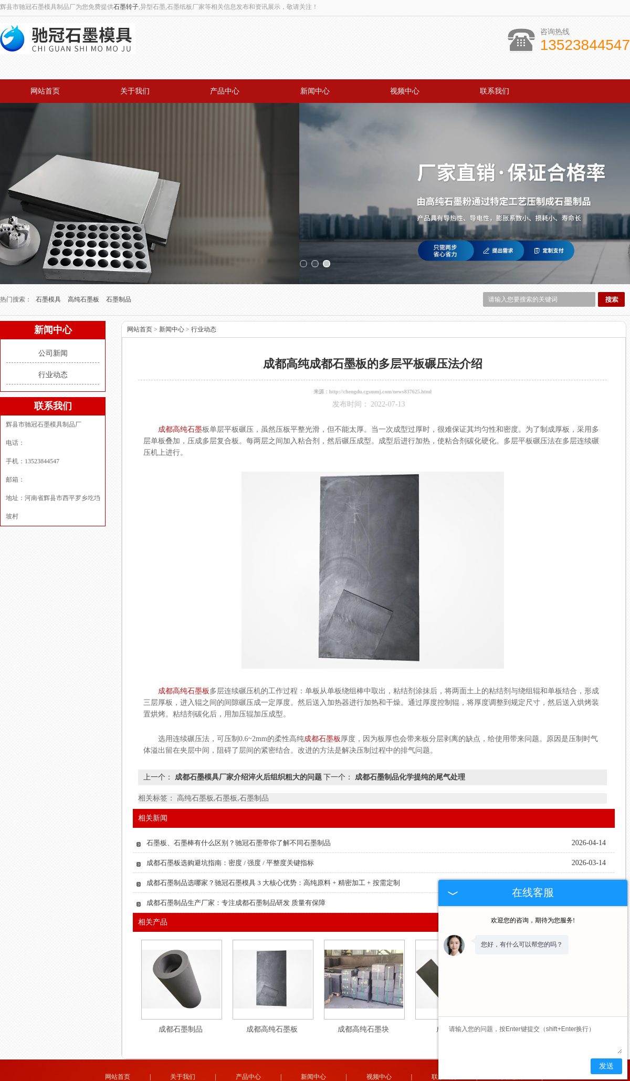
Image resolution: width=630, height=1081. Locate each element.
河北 (357, 1076)
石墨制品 (118, 268)
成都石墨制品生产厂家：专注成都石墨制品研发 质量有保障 (236, 871)
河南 (385, 1076)
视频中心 (404, 91)
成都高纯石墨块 (363, 998)
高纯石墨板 (84, 268)
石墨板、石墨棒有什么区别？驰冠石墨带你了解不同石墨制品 (238, 811)
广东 (300, 1076)
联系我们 (494, 91)
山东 (286, 1076)
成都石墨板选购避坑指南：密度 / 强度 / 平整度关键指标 (230, 831)
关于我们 (135, 91)
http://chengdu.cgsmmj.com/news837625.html (380, 360)
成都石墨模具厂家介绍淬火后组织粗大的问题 (248, 746)
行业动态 (53, 343)
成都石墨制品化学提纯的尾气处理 (409, 746)
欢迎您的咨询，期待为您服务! (533, 920)
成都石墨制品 (181, 998)
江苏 (314, 1076)
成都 (343, 1076)
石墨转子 (126, 7)
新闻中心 (315, 91)
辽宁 (371, 1076)
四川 (328, 1076)
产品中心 (224, 91)
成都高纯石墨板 (272, 998)
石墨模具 (49, 268)
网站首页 (45, 91)
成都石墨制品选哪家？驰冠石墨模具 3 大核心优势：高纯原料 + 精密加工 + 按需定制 (273, 851)
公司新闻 (53, 322)
